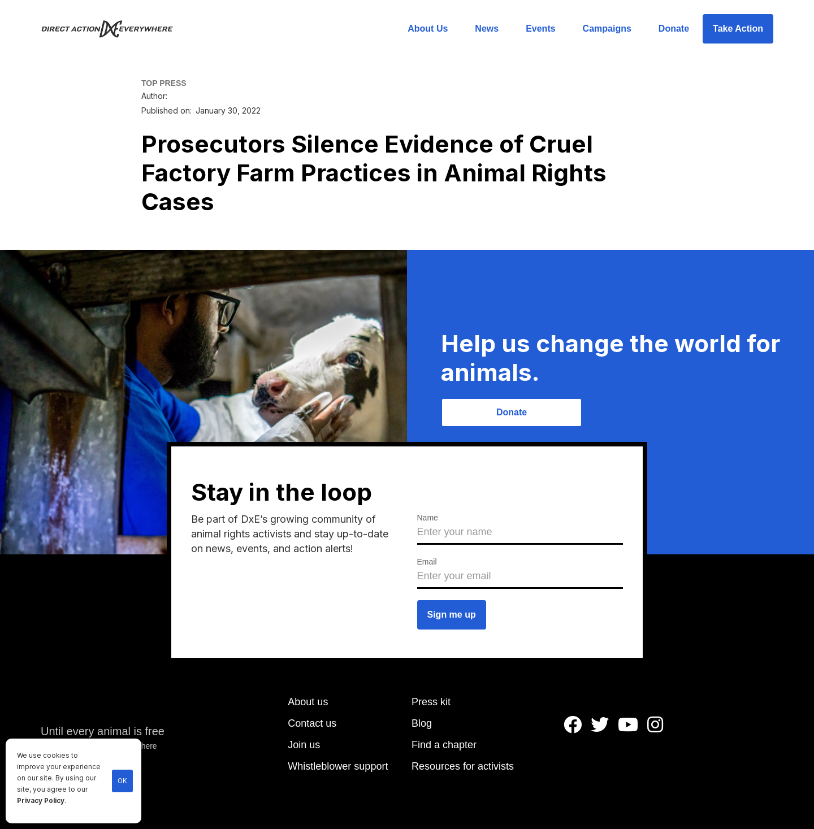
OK (122, 781)
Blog (422, 723)
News (487, 28)
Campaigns (607, 28)
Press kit (431, 702)
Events (540, 28)
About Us (428, 28)
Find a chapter (444, 744)
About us (308, 702)
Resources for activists (463, 766)
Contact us (312, 723)
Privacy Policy (40, 801)
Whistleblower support (338, 766)
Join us (304, 744)
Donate (674, 28)
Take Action (738, 28)
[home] (114, 28)
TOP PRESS (164, 83)
